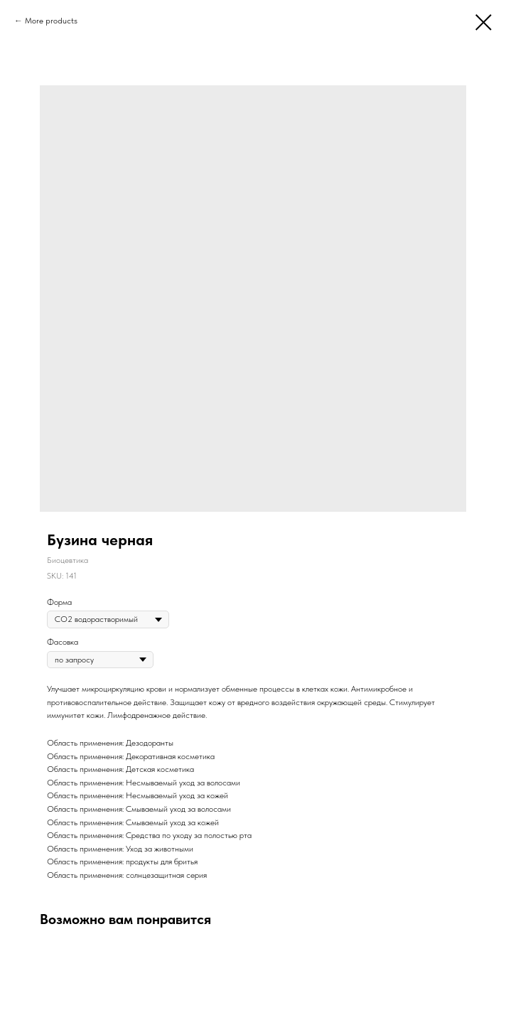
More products (51, 21)
